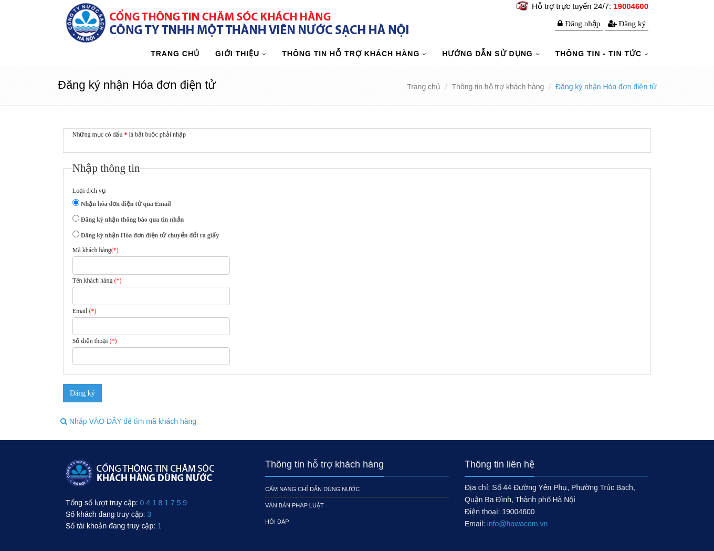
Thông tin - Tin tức (599, 53)
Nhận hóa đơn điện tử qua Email (125, 203)
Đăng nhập (582, 23)
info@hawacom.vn (517, 523)
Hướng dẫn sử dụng (488, 53)
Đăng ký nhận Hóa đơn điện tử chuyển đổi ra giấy (149, 235)
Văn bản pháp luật (294, 505)
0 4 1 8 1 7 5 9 (163, 502)
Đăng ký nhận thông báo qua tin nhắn (131, 219)
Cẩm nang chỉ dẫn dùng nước (312, 489)
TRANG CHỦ (175, 53)
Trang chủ (423, 86)
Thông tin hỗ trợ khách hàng (352, 53)
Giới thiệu (238, 53)
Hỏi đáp (277, 521)
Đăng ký (632, 23)
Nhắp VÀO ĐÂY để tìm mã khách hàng (128, 421)
